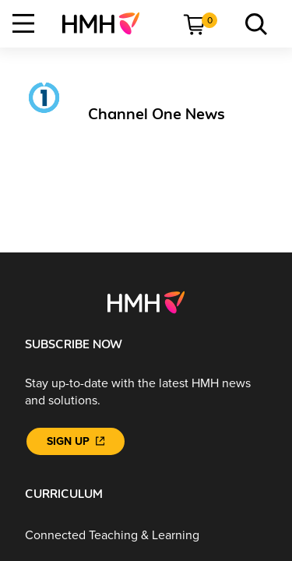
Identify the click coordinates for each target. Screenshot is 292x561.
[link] (107, 23)
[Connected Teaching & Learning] (146, 535)
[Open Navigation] (23, 23)
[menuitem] (107, 23)
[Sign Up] (75, 441)
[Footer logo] (146, 301)
